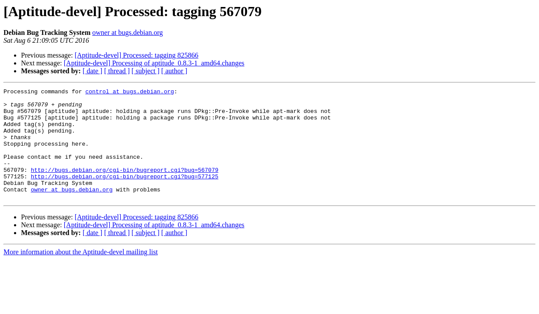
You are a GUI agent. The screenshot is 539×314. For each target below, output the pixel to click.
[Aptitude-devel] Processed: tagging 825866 (136, 55)
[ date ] (92, 71)
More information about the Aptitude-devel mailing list (80, 274)
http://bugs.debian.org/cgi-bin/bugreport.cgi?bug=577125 (124, 194)
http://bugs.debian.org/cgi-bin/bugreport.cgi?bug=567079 (124, 187)
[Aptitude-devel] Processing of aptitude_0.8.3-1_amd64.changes (154, 63)
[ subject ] (146, 71)
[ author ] (174, 71)
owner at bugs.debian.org (127, 32)
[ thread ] (117, 71)
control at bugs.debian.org (129, 92)
